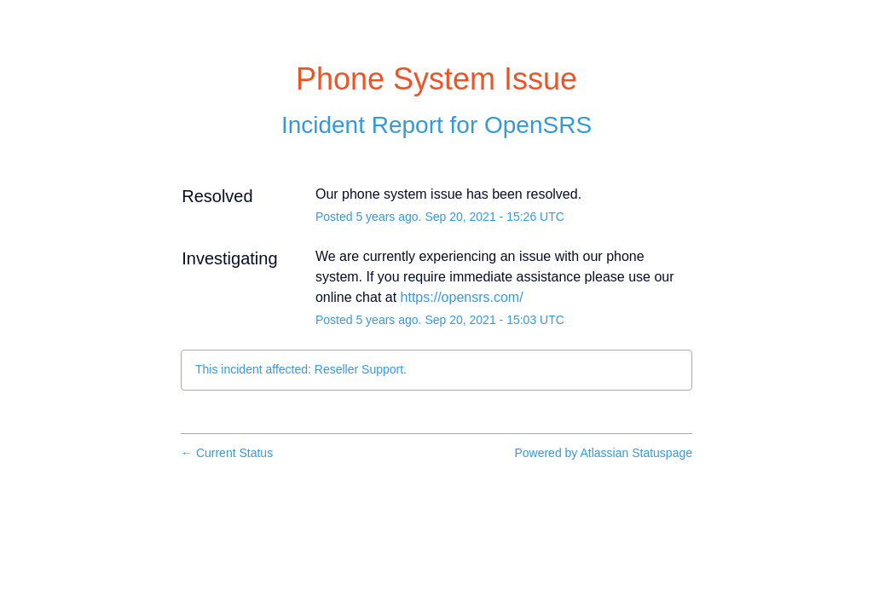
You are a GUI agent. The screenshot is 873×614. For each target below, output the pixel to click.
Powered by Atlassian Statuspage (603, 453)
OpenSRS (538, 125)
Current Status (227, 453)
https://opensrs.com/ (462, 297)
